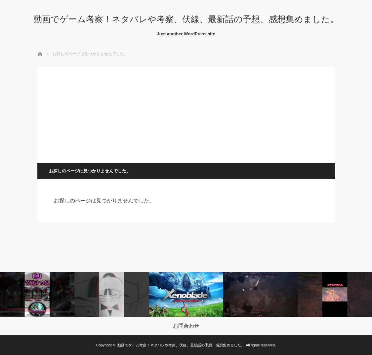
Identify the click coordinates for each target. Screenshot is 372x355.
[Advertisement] (186, 113)
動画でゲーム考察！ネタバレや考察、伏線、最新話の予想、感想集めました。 (186, 19)
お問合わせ (186, 326)
